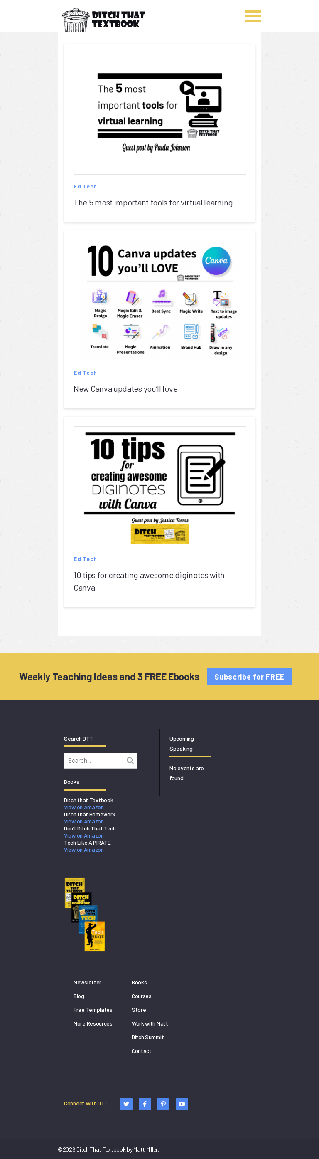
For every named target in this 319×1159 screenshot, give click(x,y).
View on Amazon (84, 807)
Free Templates (93, 1009)
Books (139, 982)
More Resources (93, 1023)
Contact (142, 1050)
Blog (79, 995)
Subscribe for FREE (249, 676)
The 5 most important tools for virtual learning (153, 202)
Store (139, 1009)
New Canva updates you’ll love (125, 388)
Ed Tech (85, 186)
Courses (142, 995)
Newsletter (87, 982)
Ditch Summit (148, 1036)
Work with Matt (150, 1023)
